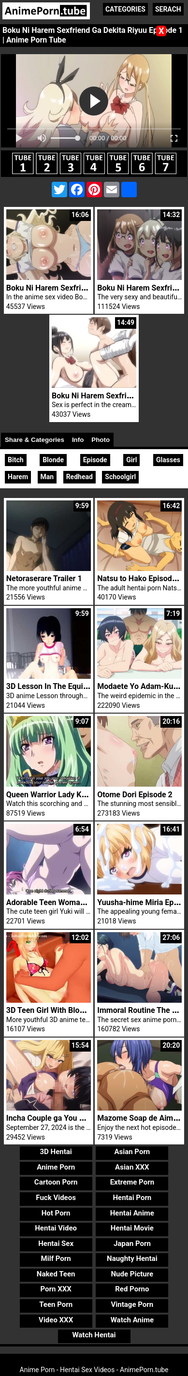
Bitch (16, 460)
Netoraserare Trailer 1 (44, 578)
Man (47, 477)
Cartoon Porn (56, 1182)
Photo (100, 439)
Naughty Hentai (132, 1258)
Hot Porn (56, 1213)
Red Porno (132, 1289)
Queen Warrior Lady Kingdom (57, 794)
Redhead (79, 477)
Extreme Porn (132, 1182)
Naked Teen (56, 1274)
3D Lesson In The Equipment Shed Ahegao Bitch (90, 686)
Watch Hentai (94, 1335)
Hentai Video (56, 1228)
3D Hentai (56, 1151)
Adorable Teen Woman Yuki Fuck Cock (73, 902)
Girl (131, 460)
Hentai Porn (132, 1197)
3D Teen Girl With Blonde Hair (57, 1010)
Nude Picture (132, 1274)
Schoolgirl (120, 477)
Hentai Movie (132, 1228)
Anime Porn (56, 1167)
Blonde (53, 460)
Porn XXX (56, 1289)
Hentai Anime (132, 1213)
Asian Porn (132, 1151)
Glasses (168, 460)
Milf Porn (56, 1258)
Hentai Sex (55, 1243)
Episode (95, 460)
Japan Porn (132, 1243)
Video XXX (56, 1320)
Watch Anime (132, 1320)
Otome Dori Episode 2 (135, 794)
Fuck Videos (56, 1197)
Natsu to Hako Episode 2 (139, 578)
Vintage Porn (132, 1304)
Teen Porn (55, 1304)
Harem (18, 477)
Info (78, 439)
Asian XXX (132, 1167)
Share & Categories (34, 439)
